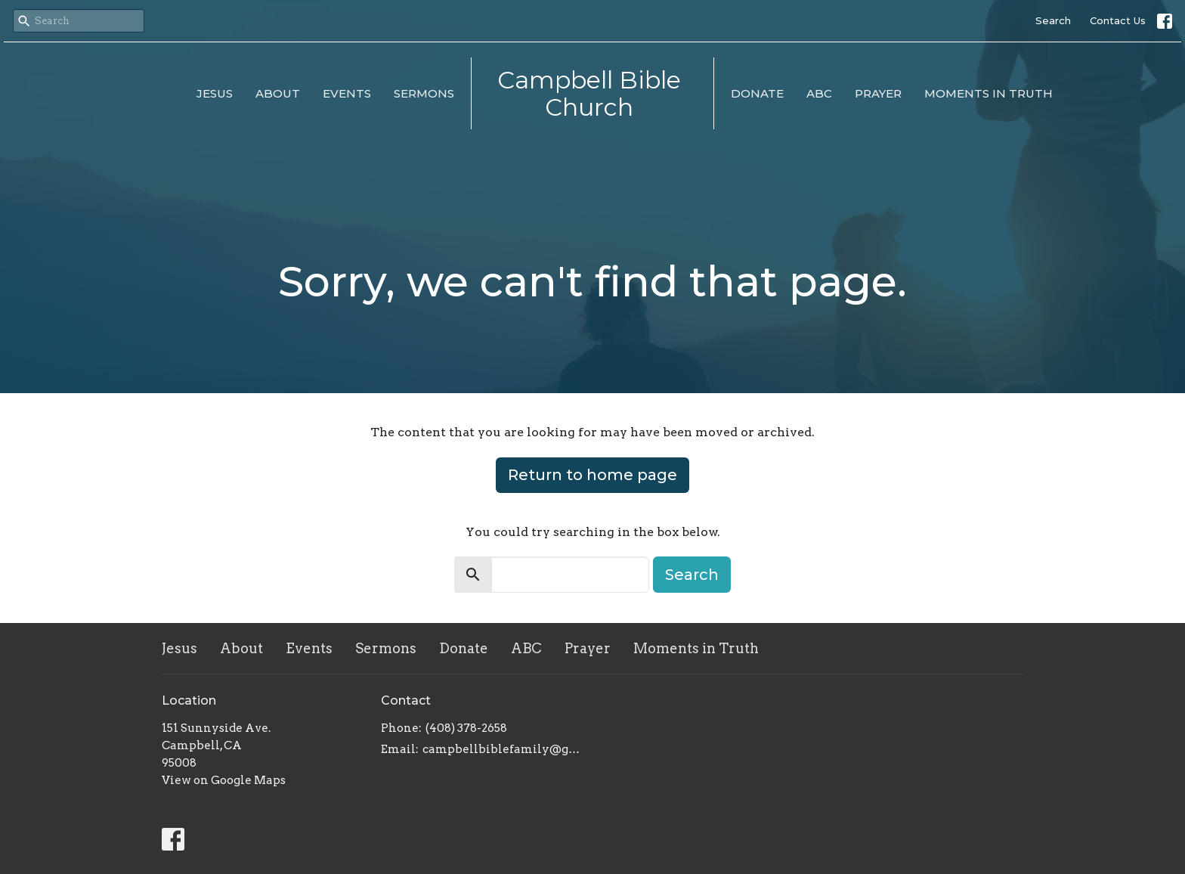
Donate (757, 93)
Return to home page (592, 475)
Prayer (878, 93)
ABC (819, 93)
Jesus (214, 93)
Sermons (424, 93)
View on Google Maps (224, 780)
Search (1053, 20)
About (277, 93)
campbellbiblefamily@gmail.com (503, 749)
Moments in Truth (988, 93)
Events (347, 93)
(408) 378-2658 (466, 728)
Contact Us (1118, 20)
